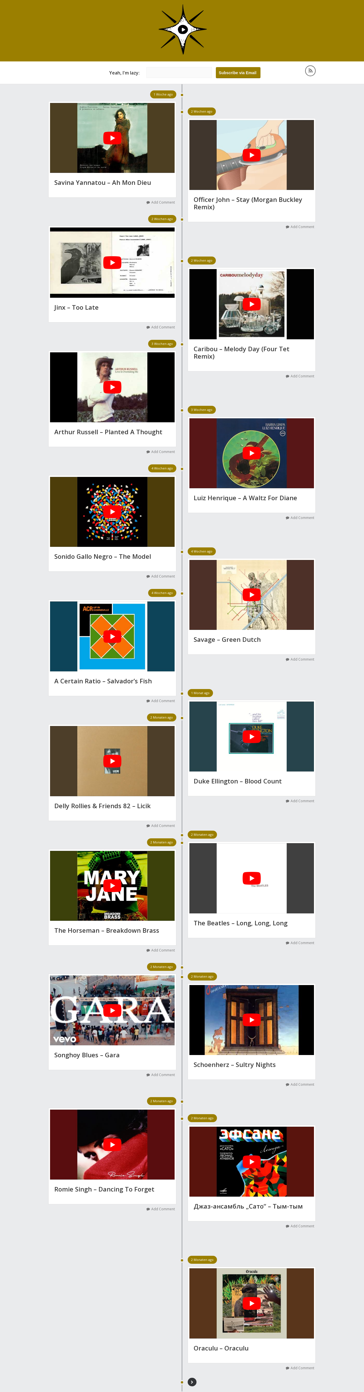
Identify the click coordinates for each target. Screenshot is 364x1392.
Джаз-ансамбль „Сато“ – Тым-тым (248, 1206)
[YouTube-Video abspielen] (112, 138)
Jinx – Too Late (76, 307)
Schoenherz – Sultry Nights (235, 1064)
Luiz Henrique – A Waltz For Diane (245, 497)
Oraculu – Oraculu (221, 1348)
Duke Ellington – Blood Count (238, 781)
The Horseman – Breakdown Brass (106, 930)
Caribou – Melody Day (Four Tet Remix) (241, 353)
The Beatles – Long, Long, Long (241, 923)
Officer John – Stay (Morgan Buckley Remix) (248, 204)
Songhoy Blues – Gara (87, 1054)
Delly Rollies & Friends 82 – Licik (102, 805)
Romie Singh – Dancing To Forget (104, 1189)
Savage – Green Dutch (227, 639)
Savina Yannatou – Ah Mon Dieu (102, 182)
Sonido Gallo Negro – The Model (102, 556)
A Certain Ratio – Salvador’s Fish (103, 681)
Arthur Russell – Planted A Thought (108, 431)
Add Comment (163, 202)
